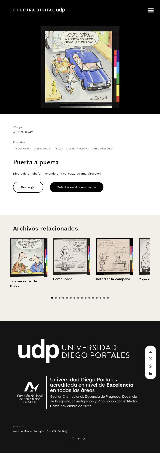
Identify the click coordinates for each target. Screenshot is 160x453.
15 (104, 298)
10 (86, 298)
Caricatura (22, 148)
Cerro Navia (43, 148)
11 (89, 298)
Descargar (28, 187)
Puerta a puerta (77, 148)
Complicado (62, 279)
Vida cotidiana (103, 148)
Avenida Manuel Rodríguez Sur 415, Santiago (40, 431)
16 (108, 298)
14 (100, 298)
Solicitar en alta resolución (76, 187)
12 (93, 298)
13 (97, 298)
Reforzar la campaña (113, 279)
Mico (58, 148)
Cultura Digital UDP (39, 12)
